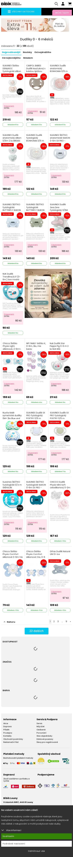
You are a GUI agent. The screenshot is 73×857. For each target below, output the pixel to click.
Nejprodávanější (11, 52)
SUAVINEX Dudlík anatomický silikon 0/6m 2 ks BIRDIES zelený (12, 139)
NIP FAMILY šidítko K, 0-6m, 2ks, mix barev (36, 346)
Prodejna (7, 732)
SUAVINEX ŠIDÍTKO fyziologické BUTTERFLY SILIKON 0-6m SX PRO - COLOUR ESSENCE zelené (35, 211)
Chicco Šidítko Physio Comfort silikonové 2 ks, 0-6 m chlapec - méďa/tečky (35, 557)
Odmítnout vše (36, 851)
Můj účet (40, 726)
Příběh (6, 729)
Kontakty (7, 736)
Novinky (27, 52)
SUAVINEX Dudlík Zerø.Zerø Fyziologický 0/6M (59, 207)
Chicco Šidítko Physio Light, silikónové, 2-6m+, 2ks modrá (12, 347)
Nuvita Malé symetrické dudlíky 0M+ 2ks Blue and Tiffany (12, 417)
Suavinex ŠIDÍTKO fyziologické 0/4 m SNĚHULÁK (12, 485)
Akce (5, 723)
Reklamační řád (10, 742)
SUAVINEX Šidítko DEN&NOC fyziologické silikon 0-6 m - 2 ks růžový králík (12, 71)
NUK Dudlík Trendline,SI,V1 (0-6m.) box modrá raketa (11, 278)
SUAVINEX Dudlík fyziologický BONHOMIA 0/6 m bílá (35, 139)
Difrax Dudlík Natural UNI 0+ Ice (60, 553)
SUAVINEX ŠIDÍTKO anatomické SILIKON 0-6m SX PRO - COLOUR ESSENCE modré (60, 141)
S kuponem (9, 106)
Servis (39, 723)
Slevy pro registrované (47, 742)
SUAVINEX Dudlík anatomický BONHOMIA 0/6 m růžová (59, 70)
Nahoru (9, 622)
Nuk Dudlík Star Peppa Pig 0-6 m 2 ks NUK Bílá (59, 346)
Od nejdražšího (42, 52)
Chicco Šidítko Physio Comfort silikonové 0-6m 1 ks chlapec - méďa (13, 555)
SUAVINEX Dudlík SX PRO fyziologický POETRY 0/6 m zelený (59, 417)
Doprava (7, 726)
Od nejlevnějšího (11, 58)
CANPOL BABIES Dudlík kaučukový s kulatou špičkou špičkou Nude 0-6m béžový (36, 71)
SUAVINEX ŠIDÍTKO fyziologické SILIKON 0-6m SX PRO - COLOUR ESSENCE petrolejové (36, 488)
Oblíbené (41, 729)
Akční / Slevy (62, 12)
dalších (36, 631)
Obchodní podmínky (13, 739)
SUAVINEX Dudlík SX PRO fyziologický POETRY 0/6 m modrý (35, 417)
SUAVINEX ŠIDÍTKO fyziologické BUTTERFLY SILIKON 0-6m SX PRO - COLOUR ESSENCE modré (12, 211)
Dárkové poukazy (45, 739)
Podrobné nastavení (14, 843)
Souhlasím (8, 836)
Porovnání (41, 732)
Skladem (28, 58)
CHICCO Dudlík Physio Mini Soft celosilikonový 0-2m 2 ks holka (60, 486)
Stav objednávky (44, 736)
